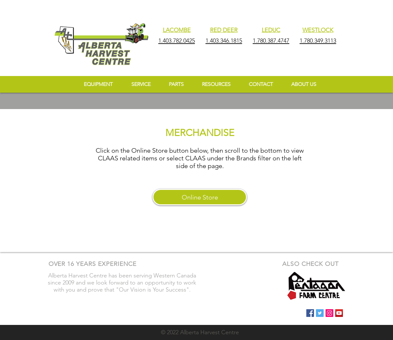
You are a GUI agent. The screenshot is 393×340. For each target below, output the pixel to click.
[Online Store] (200, 197)
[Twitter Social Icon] (320, 313)
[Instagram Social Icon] (329, 313)
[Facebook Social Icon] (310, 313)
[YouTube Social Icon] (339, 313)
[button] (216, 84)
